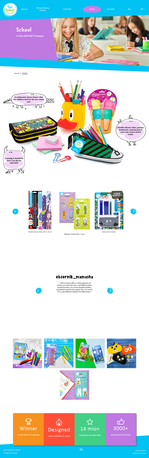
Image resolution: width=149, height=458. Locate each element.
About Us (24, 9)
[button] (15, 212)
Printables (110, 9)
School (92, 9)
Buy (129, 9)
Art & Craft (67, 9)
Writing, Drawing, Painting (42, 9)
